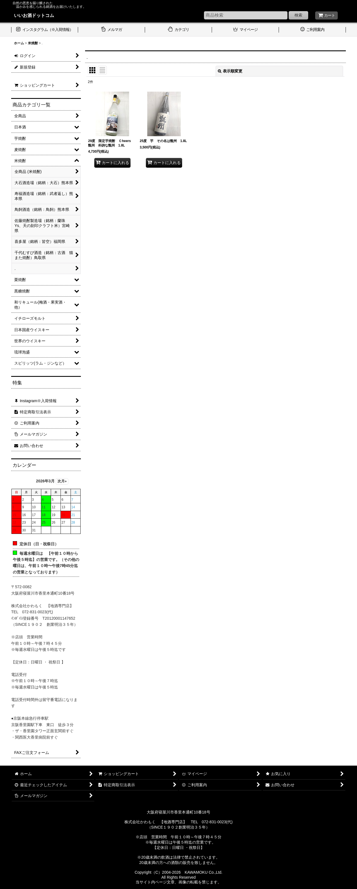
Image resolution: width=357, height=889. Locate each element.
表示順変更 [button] (230, 71)
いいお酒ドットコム (34, 15)
